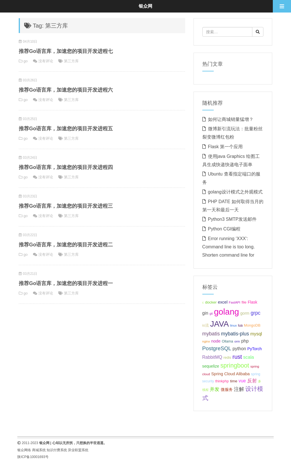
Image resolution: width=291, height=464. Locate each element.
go (26, 61)
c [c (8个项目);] (203, 302)
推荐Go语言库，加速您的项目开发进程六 (66, 90)
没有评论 (45, 61)
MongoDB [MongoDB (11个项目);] (252, 325)
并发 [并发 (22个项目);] (214, 389)
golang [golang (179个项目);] (226, 311)
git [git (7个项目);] (211, 313)
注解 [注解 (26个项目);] (239, 389)
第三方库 (71, 61)
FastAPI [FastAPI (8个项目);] (234, 302)
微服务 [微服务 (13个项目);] (227, 389)
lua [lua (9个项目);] (240, 325)
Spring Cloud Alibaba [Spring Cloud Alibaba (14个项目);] (230, 374)
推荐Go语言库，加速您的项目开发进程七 (66, 51)
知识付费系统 (57, 450)
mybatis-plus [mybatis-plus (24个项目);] (235, 334)
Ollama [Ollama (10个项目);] (227, 341)
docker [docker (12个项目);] (211, 302)
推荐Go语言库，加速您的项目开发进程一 (66, 283)
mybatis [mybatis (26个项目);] (211, 334)
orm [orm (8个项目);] (237, 341)
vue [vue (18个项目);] (242, 380)
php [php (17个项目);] (245, 341)
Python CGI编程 (224, 228)
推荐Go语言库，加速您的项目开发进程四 (66, 167)
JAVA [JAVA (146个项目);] (219, 323)
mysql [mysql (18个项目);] (256, 333)
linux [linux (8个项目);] (233, 325)
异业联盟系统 (78, 450)
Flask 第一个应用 (225, 146)
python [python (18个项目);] (239, 348)
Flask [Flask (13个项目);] (252, 302)
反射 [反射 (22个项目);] (252, 380)
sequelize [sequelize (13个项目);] (210, 366)
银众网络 (24, 450)
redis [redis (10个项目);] (227, 358)
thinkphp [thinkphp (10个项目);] (222, 381)
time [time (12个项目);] (233, 381)
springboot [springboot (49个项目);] (235, 365)
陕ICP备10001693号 (32, 457)
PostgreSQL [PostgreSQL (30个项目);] (216, 348)
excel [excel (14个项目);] (223, 302)
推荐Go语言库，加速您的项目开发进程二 (66, 245)
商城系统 (39, 450)
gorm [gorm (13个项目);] (244, 313)
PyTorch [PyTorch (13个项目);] (254, 349)
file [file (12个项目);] (244, 302)
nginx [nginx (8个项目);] (206, 341)
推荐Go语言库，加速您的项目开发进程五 (66, 128)
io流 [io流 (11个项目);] (205, 325)
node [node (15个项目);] (216, 341)
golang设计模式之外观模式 (235, 191)
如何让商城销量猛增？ (230, 119)
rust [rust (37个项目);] (237, 357)
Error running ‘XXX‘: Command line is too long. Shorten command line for (228, 246)
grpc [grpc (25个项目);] (255, 313)
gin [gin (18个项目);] (205, 313)
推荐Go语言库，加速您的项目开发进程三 (66, 206)
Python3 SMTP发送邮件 (232, 219)
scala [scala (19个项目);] (248, 357)
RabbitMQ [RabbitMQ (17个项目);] (212, 357)
